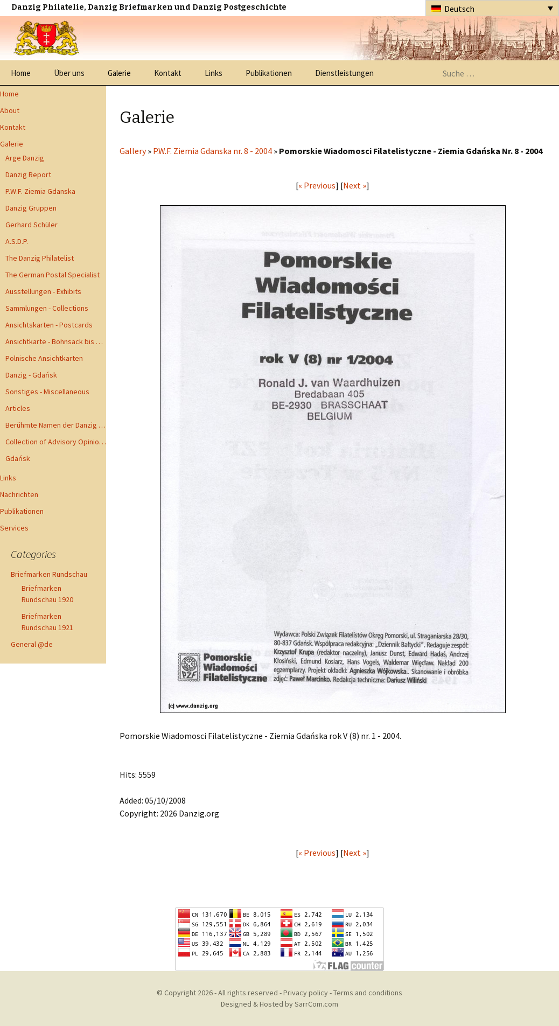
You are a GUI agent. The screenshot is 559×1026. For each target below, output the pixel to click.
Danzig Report (28, 174)
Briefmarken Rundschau (49, 574)
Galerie (119, 73)
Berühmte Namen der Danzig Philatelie (55, 425)
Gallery (133, 150)
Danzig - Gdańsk (31, 375)
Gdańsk (17, 458)
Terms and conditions (367, 992)
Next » (354, 185)
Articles (17, 408)
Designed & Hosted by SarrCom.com (279, 1004)
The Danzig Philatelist (39, 258)
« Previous (317, 185)
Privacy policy (305, 992)
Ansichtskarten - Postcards (49, 325)
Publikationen (269, 73)
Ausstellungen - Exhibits (43, 291)
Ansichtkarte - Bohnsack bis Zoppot (55, 341)
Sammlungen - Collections (46, 308)
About (9, 110)
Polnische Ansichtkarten (44, 358)
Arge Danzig (24, 158)
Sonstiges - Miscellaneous (47, 391)
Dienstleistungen (344, 73)
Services (14, 528)
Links (213, 73)
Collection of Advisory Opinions (55, 441)
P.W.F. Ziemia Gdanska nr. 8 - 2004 (212, 150)
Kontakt (167, 73)
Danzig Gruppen (31, 208)
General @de (32, 644)
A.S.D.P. (16, 241)
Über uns (69, 73)
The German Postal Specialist (52, 275)
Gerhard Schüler (31, 224)
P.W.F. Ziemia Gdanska (40, 191)
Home (21, 73)
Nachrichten (19, 494)
